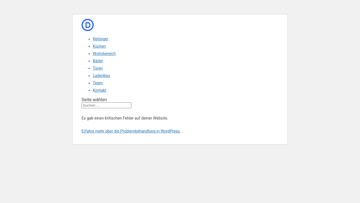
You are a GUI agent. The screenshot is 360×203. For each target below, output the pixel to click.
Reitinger (100, 39)
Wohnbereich (104, 53)
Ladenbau (101, 75)
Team (98, 83)
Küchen (99, 46)
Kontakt (99, 90)
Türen (98, 68)
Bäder (98, 61)
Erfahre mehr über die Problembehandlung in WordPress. (131, 131)
